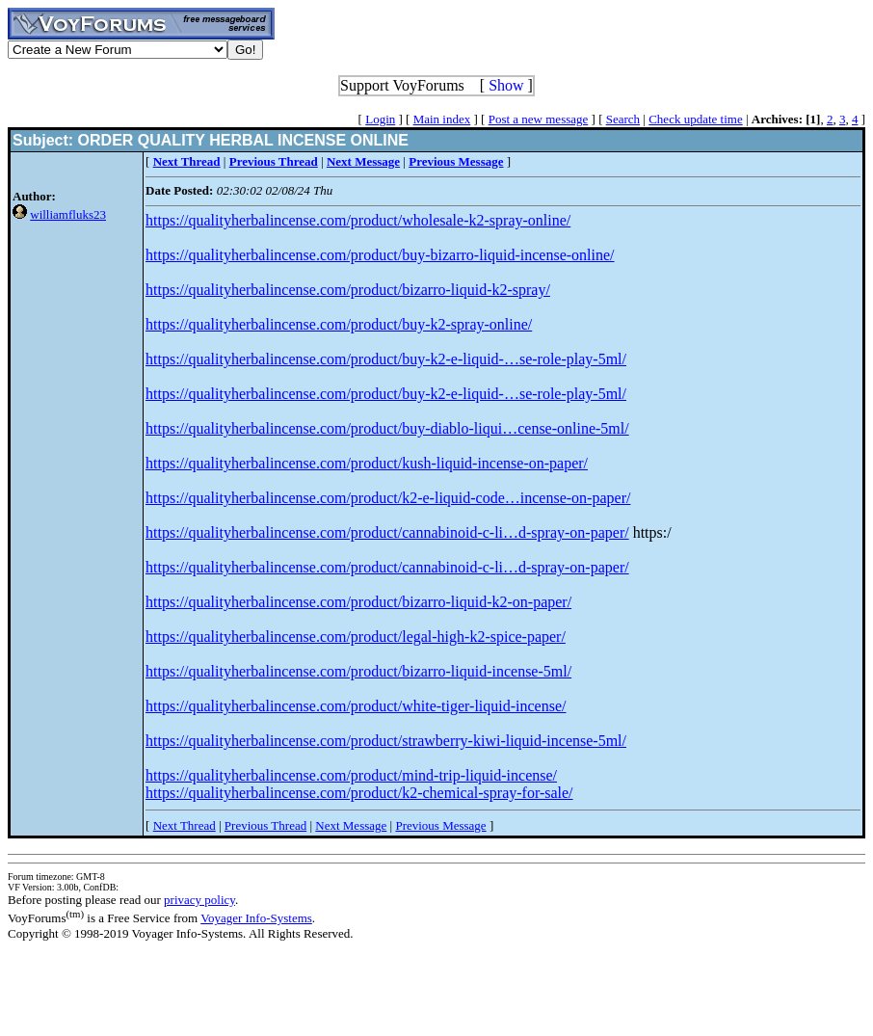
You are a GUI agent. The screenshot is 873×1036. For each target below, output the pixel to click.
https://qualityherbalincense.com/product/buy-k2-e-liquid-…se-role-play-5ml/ (386, 359)
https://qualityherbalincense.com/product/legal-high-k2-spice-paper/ (356, 636)
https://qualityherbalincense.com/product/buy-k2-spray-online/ (339, 324)
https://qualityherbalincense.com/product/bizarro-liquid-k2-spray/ (348, 289)
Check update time (695, 119)
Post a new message (539, 119)
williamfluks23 (68, 214)
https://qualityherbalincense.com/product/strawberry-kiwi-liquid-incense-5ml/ (386, 740)
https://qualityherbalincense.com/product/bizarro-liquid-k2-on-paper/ (358, 602)
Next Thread (184, 825)
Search (623, 119)
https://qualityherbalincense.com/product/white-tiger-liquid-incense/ (356, 706)
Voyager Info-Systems (256, 918)
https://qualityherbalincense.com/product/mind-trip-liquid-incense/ (351, 775)
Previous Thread (265, 825)
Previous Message (440, 825)
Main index (442, 119)
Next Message (350, 825)
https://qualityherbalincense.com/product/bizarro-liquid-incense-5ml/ (358, 671)
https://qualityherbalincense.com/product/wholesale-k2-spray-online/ (358, 220)
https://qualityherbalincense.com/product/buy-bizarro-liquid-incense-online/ (380, 255)
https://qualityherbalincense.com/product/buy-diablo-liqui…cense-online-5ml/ (387, 428)
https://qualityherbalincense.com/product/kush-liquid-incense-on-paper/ (367, 463)
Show (506, 85)
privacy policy (199, 899)
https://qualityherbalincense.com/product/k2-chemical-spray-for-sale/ (359, 792)
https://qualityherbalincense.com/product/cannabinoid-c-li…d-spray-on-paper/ (387, 532)
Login (380, 119)
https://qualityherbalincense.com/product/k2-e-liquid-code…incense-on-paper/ (388, 498)
